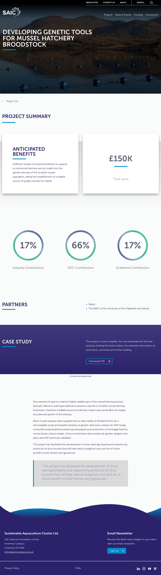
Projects (108, 14)
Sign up (114, 550)
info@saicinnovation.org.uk (18, 552)
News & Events (123, 14)
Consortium (152, 14)
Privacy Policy (11, 568)
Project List (10, 101)
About (123, 2)
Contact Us (109, 2)
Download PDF (97, 361)
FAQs (78, 568)
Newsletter (92, 2)
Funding (138, 14)
